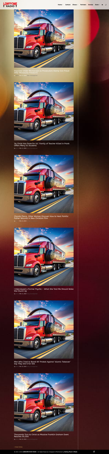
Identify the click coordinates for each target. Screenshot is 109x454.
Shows (74, 5)
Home (60, 5)
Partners (83, 5)
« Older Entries (18, 447)
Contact (67, 5)
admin (17, 75)
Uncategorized (33, 75)
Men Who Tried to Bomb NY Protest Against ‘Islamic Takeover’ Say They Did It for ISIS (42, 363)
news (28, 75)
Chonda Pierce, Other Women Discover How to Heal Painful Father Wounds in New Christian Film (41, 217)
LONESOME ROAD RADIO (30, 452)
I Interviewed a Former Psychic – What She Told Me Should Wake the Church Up (44, 290)
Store (97, 5)
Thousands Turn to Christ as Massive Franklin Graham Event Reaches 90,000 (41, 435)
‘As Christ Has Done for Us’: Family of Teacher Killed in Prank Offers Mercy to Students (41, 144)
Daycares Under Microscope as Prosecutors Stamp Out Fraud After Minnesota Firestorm (41, 72)
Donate (90, 5)
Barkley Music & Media (70, 452)
